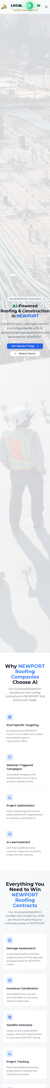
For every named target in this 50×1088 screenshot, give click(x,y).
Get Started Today (25, 346)
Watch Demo (25, 353)
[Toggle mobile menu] (46, 6)
